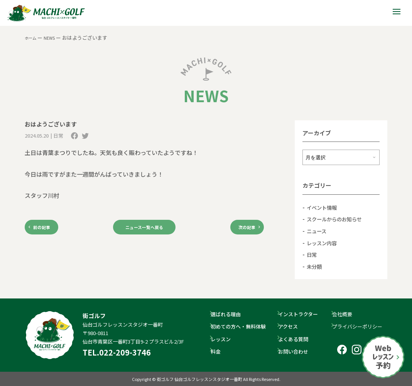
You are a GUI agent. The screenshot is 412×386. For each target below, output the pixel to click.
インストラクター (301, 314)
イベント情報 (324, 207)
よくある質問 (297, 338)
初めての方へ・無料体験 (241, 326)
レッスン (224, 338)
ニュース (318, 231)
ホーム (32, 37)
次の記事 (240, 228)
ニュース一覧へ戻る (144, 228)
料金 (219, 351)
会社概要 (346, 314)
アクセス (291, 326)
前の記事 (47, 228)
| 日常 (57, 135)
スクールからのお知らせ (338, 219)
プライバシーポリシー (361, 326)
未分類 (315, 266)
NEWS (54, 37)
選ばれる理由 (229, 314)
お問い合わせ (297, 351)
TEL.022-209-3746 (117, 352)
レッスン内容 (324, 242)
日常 (312, 254)
